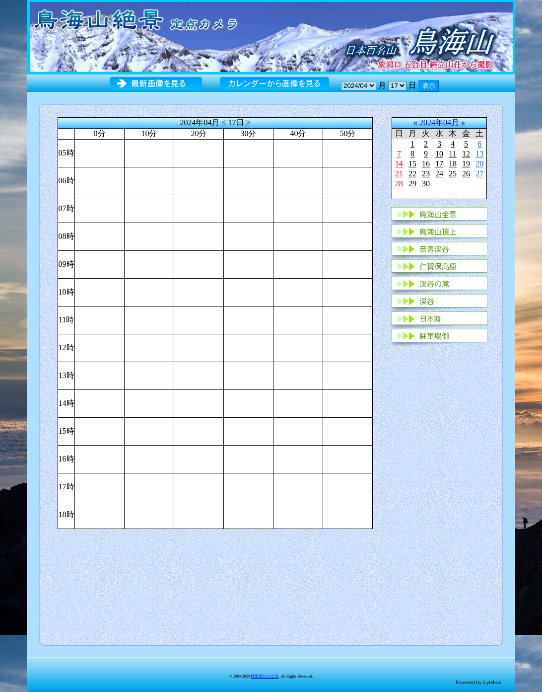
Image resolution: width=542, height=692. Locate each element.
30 (426, 183)
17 (439, 163)
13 (479, 154)
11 (452, 154)
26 (466, 173)
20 (479, 163)
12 (466, 154)
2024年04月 (439, 122)
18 (453, 163)
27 (479, 173)
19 (466, 163)
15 (412, 163)
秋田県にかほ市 (264, 676)
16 (426, 163)
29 (412, 183)
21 (399, 173)
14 (399, 163)
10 (439, 154)
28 (399, 183)
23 (426, 173)
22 (412, 173)
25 (453, 173)
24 (439, 173)
